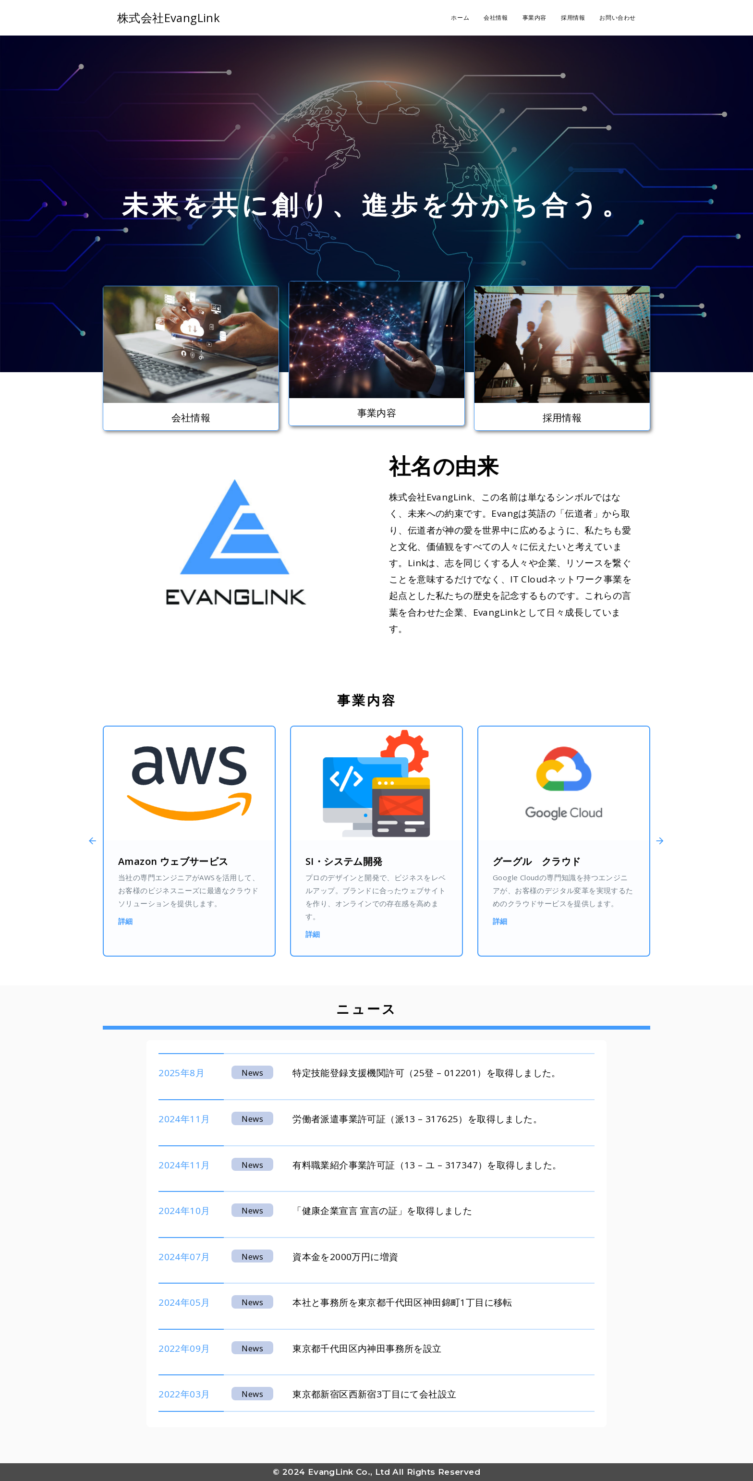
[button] (84, 841)
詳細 (125, 921)
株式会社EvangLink (168, 17)
